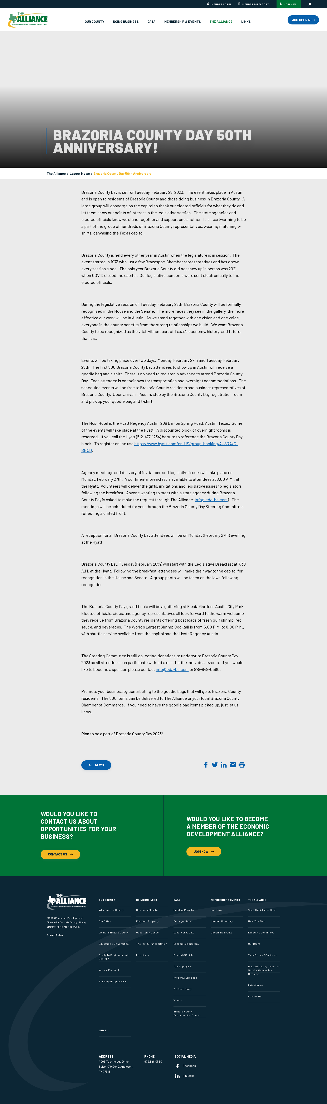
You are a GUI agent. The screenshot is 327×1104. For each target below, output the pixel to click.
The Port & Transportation (151, 943)
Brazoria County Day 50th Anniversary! (123, 173)
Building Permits (184, 909)
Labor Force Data (184, 932)
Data (151, 21)
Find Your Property (147, 921)
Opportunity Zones (147, 932)
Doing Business (126, 21)
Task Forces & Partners (262, 955)
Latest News (80, 173)
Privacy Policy (55, 934)
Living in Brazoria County (114, 932)
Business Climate (147, 909)
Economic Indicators (186, 943)
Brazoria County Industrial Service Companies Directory (263, 970)
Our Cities (105, 921)
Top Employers (183, 966)
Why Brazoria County (111, 909)
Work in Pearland (109, 970)
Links (246, 21)
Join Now (290, 4)
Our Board (254, 943)
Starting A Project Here (113, 981)
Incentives (142, 955)
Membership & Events (182, 21)
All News (96, 765)
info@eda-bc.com (211, 499)
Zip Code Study (183, 988)
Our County (94, 21)
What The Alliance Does (262, 909)
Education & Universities (114, 943)
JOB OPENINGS (303, 20)
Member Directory (255, 4)
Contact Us (60, 854)
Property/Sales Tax (185, 977)
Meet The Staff (256, 921)
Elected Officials (184, 955)
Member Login (221, 4)
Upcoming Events (221, 932)
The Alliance (221, 21)
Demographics (183, 921)
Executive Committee (261, 932)
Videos (178, 1000)
